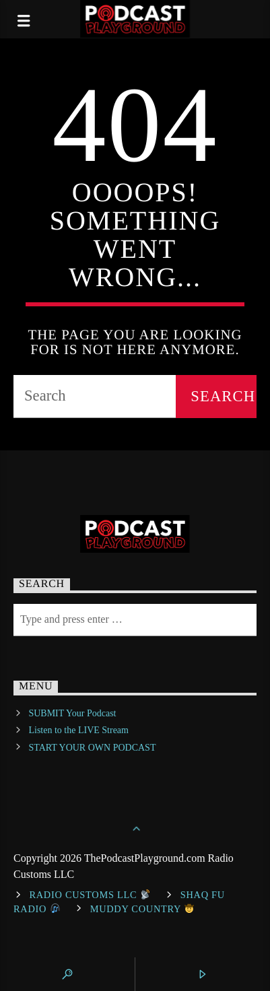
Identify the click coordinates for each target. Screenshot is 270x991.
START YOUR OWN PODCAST (92, 748)
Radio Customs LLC (89, 894)
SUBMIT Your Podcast (72, 713)
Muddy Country (142, 908)
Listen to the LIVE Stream (78, 730)
